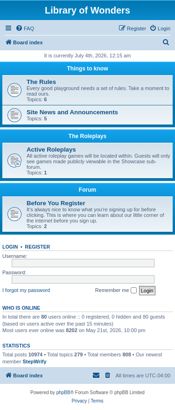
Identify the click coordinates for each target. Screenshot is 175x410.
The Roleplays (87, 136)
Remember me (116, 290)
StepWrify (34, 361)
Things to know (87, 68)
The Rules (41, 81)
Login (10, 247)
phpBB (63, 392)
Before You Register (56, 203)
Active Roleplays (51, 149)
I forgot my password (26, 290)
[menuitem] (24, 28)
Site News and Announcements (72, 112)
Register (37, 247)
